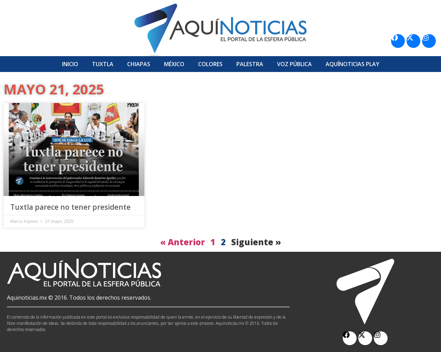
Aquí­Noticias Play (352, 64)
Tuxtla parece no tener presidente (70, 207)
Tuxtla (102, 64)
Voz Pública (294, 64)
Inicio (70, 64)
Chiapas (138, 64)
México (174, 64)
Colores (210, 64)
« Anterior (182, 242)
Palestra (249, 64)
